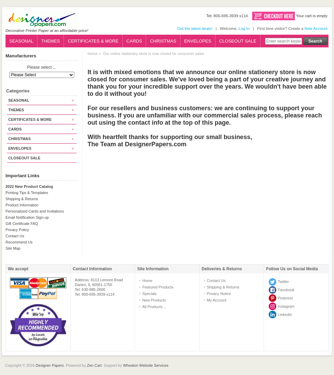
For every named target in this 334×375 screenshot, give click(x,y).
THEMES (50, 41)
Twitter (283, 282)
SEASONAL (21, 41)
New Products (154, 300)
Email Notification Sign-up (27, 217)
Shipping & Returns (21, 199)
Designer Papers (50, 365)
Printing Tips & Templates (26, 193)
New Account (315, 28)
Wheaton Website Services (145, 365)
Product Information (21, 205)
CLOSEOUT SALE (237, 41)
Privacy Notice (219, 294)
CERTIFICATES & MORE (93, 41)
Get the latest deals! (194, 28)
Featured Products (158, 287)
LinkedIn (285, 314)
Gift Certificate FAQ (21, 223)
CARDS (134, 41)
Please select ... (41, 67)
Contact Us (14, 236)
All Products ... (154, 307)
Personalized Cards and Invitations (34, 211)
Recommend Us (19, 242)
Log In (243, 28)
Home (93, 54)
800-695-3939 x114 (230, 16)
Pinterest (285, 298)
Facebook (286, 290)
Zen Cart (94, 365)
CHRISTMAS (163, 41)
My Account (216, 300)
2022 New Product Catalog (29, 186)
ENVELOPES (197, 41)
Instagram (286, 306)
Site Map (12, 248)
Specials (149, 294)
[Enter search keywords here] (283, 41)
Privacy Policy (17, 230)
